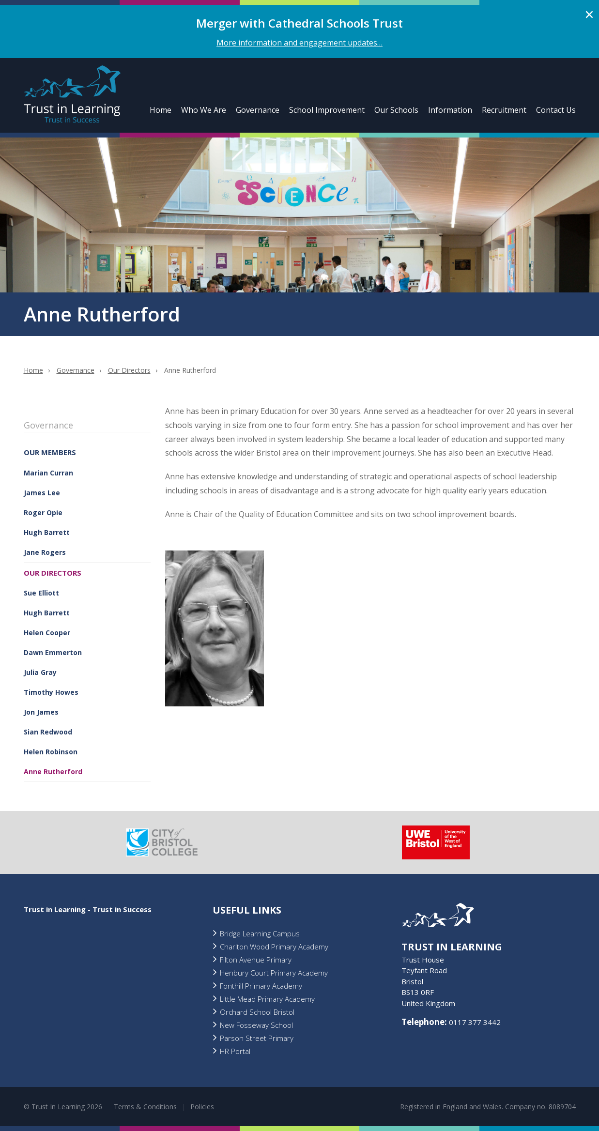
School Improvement (327, 110)
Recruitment (504, 110)
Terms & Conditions (145, 1106)
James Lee (42, 492)
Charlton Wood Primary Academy (274, 946)
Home (160, 110)
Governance (257, 110)
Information (450, 110)
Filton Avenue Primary (256, 959)
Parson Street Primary (256, 1038)
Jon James (41, 712)
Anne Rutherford (53, 771)
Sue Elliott (41, 592)
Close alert (589, 14)
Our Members (50, 452)
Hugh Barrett (47, 532)
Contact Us (556, 110)
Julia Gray (40, 672)
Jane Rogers (45, 552)
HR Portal (235, 1051)
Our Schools (396, 110)
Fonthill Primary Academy (261, 986)
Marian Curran (48, 472)
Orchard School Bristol (257, 1012)
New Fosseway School (256, 1025)
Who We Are (203, 110)
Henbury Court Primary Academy (274, 973)
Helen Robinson (50, 751)
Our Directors (129, 370)
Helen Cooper (47, 632)
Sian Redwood (48, 731)
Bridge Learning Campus (260, 933)
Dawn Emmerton (53, 652)
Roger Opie (43, 512)
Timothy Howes (51, 692)
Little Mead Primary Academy (267, 999)
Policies (202, 1106)
